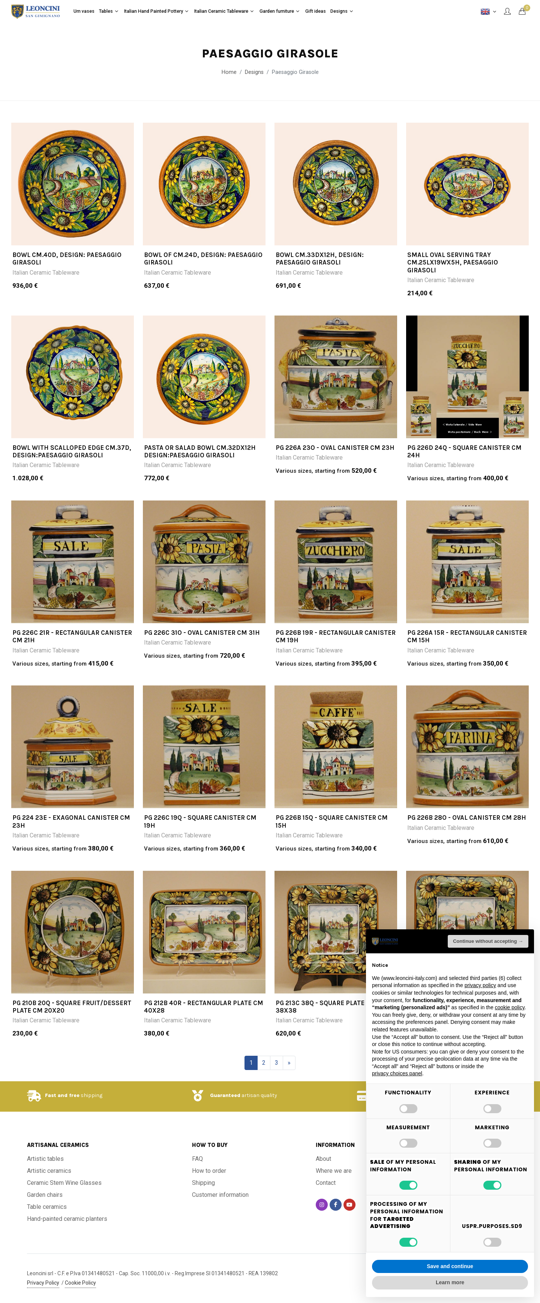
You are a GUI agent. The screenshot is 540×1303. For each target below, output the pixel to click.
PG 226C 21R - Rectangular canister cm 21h (72, 636)
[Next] (289, 1063)
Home (229, 72)
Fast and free (62, 1095)
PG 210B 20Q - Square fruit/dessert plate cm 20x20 (71, 1006)
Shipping (203, 1182)
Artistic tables (45, 1158)
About (323, 1158)
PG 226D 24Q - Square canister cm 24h (464, 451)
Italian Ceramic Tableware (46, 272)
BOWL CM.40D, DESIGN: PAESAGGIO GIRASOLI (67, 258)
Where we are (334, 1170)
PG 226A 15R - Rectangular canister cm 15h (467, 636)
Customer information (220, 1194)
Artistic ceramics (49, 1170)
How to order (209, 1170)
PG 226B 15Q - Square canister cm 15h (332, 821)
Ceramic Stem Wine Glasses (64, 1182)
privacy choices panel (397, 1073)
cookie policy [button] (510, 1007)
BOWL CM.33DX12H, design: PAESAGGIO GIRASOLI (320, 258)
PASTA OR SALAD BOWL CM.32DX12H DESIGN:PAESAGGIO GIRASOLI (200, 451)
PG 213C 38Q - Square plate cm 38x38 (326, 1006)
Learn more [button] (450, 1282)
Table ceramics (47, 1206)
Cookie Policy (80, 1283)
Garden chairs (45, 1194)
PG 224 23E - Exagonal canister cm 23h (71, 821)
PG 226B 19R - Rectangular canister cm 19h (336, 636)
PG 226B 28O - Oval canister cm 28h (466, 817)
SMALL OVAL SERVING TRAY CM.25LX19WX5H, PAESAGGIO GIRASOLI (452, 262)
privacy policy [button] (480, 985)
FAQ (197, 1158)
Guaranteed (225, 1095)
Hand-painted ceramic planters (67, 1218)
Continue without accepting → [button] (488, 941)
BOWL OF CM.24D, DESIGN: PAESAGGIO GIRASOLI (203, 258)
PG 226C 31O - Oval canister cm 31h (202, 632)
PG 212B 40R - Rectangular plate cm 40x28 (203, 1006)
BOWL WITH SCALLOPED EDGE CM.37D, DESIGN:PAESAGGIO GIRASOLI (71, 451)
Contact (326, 1182)
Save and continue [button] (450, 1266)
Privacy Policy (43, 1283)
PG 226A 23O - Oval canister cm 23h (335, 447)
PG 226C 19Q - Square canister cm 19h (200, 821)
